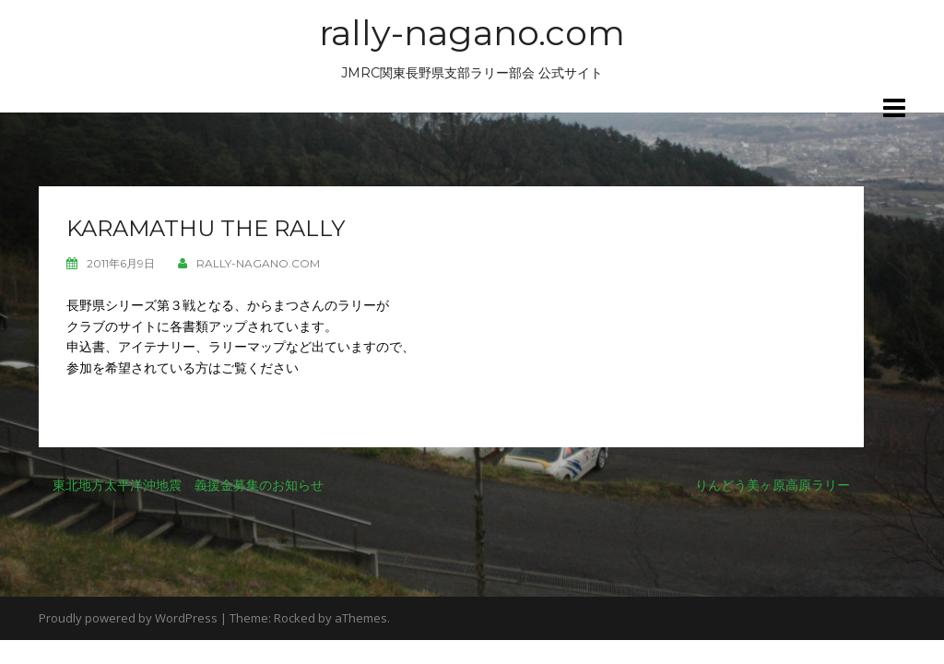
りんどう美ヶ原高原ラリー (772, 484)
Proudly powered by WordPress (128, 618)
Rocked (294, 618)
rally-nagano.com (472, 32)
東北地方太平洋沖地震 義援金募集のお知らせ (188, 484)
